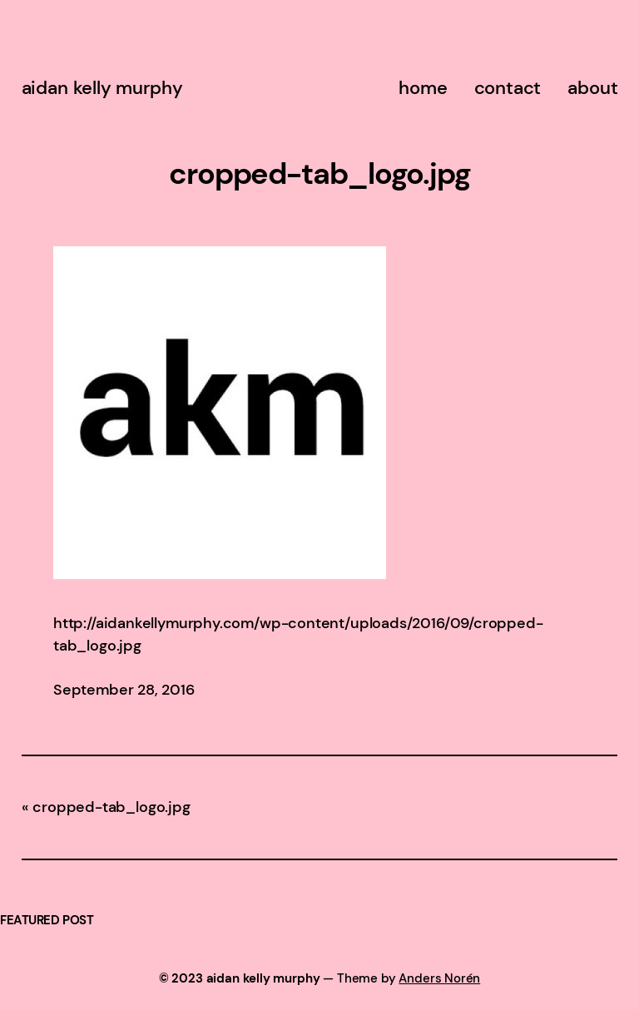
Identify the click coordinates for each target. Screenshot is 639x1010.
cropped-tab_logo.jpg (111, 807)
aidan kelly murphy (102, 88)
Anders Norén (439, 979)
